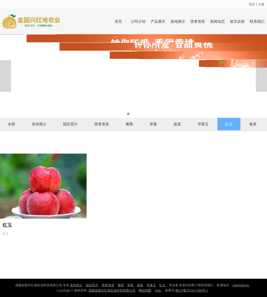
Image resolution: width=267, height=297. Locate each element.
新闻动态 (217, 22)
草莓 (153, 124)
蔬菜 (177, 124)
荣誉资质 (197, 22)
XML (158, 290)
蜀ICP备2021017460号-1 (191, 290)
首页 (118, 22)
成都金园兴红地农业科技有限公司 (111, 290)
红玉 (229, 124)
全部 (11, 124)
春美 (253, 124)
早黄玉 (203, 124)
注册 (261, 4)
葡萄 (129, 124)
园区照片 (70, 124)
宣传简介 (39, 124)
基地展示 (178, 22)
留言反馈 (237, 22)
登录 (252, 4)
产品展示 (158, 22)
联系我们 (257, 22)
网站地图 (145, 290)
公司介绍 (138, 22)
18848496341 (241, 285)
